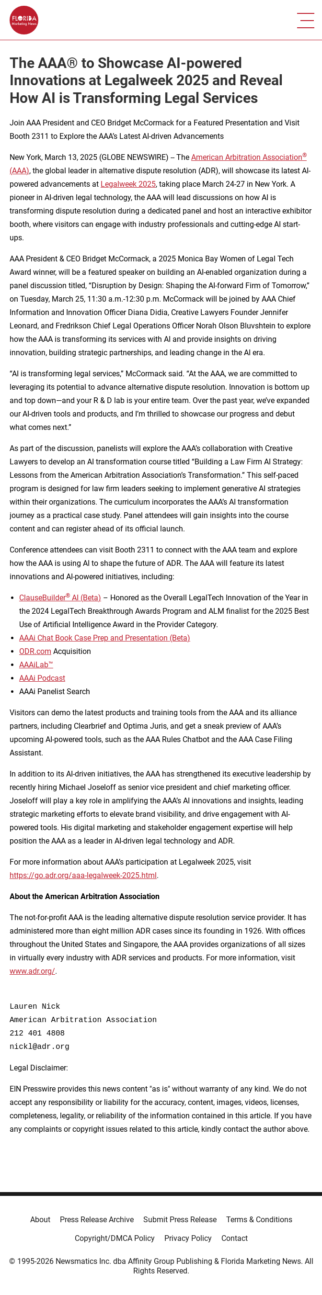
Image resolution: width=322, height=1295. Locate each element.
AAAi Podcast (42, 678)
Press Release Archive (97, 1219)
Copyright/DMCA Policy (115, 1238)
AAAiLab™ (36, 664)
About (40, 1219)
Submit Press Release (180, 1219)
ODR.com (35, 651)
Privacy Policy (188, 1238)
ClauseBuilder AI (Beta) (60, 597)
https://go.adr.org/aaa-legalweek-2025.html (83, 875)
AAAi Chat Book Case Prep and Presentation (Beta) (104, 637)
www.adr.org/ (32, 971)
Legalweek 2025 (128, 184)
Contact (234, 1238)
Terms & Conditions (259, 1219)
